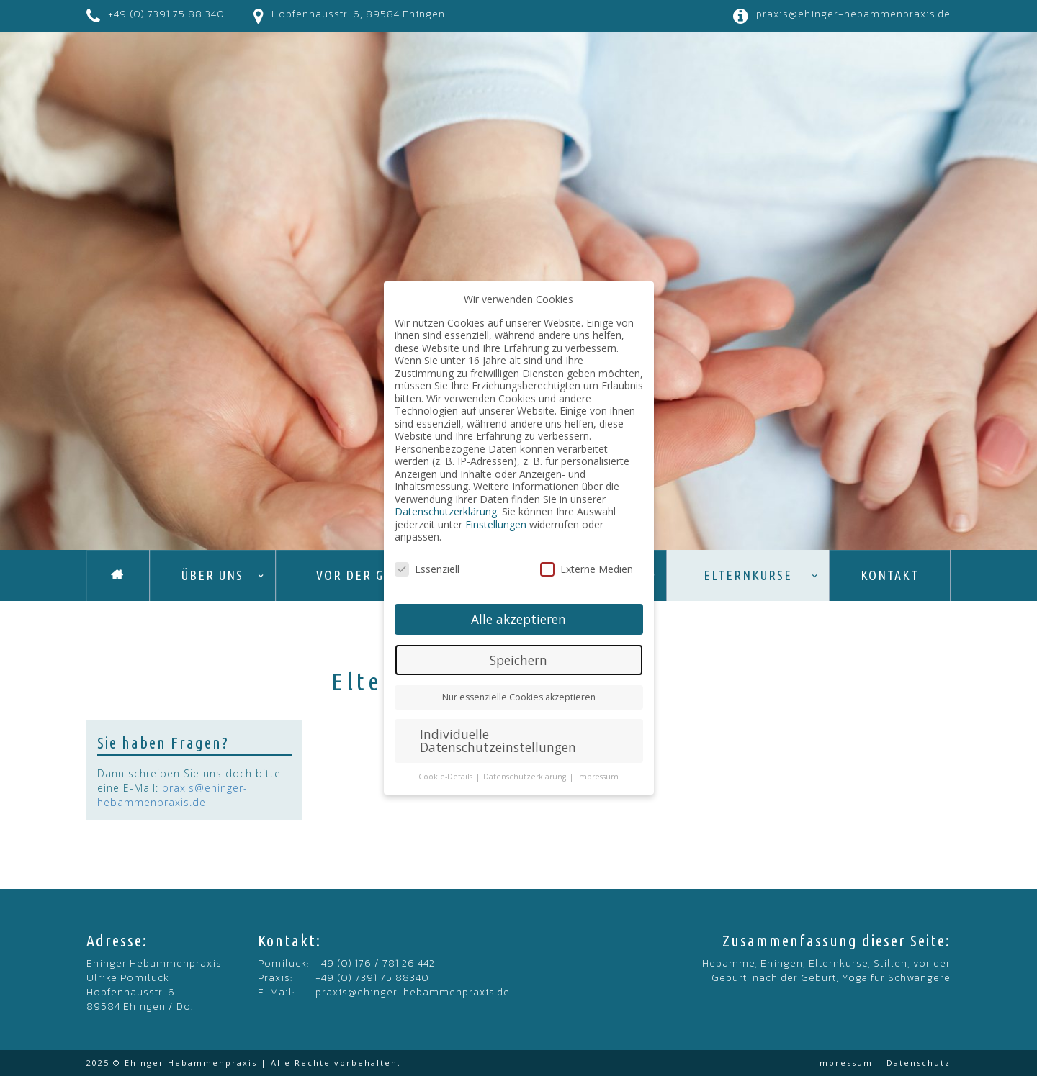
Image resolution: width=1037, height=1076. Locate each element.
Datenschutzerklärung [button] (525, 777)
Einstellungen (495, 524)
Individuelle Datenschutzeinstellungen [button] (498, 740)
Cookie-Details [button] (446, 777)
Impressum (844, 1062)
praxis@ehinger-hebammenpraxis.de (853, 14)
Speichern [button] (518, 660)
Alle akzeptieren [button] (518, 619)
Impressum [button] (598, 777)
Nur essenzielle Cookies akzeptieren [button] (519, 697)
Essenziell (427, 569)
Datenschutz (918, 1062)
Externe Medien (586, 569)
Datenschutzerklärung (446, 511)
